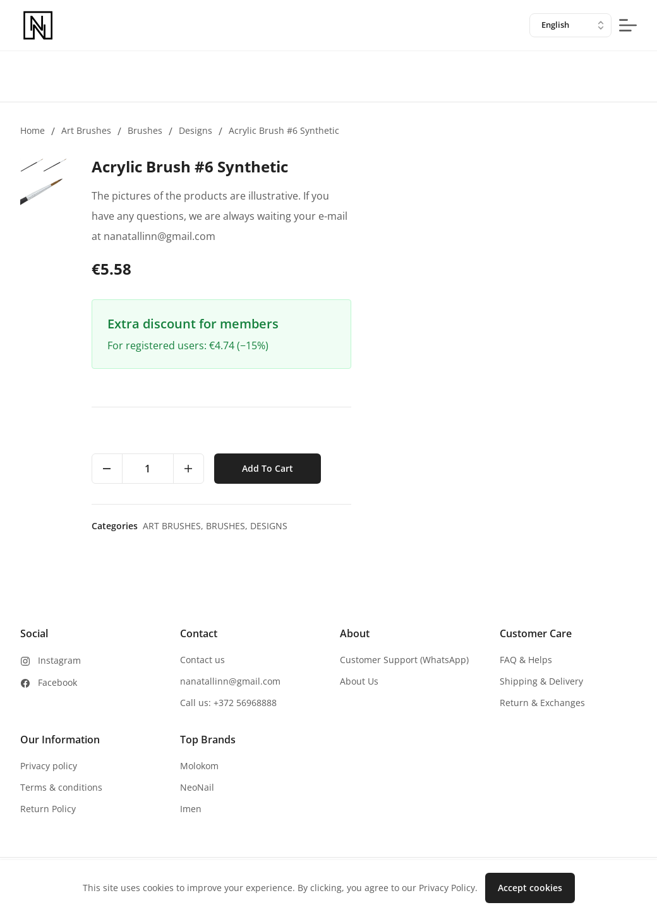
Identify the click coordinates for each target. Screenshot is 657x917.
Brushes (145, 130)
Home (32, 130)
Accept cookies (530, 888)
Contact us (202, 660)
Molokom (199, 766)
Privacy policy (48, 766)
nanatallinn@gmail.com (230, 681)
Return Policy (48, 809)
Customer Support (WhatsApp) (404, 660)
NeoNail (197, 787)
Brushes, (513, 526)
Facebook (57, 682)
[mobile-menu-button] (628, 25)
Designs (195, 130)
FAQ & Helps (526, 660)
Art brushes (86, 130)
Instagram (59, 660)
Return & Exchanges (542, 703)
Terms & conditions (61, 787)
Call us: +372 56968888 (228, 703)
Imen (191, 809)
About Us (359, 681)
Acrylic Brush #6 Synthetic (284, 130)
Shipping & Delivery (541, 681)
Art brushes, (459, 526)
